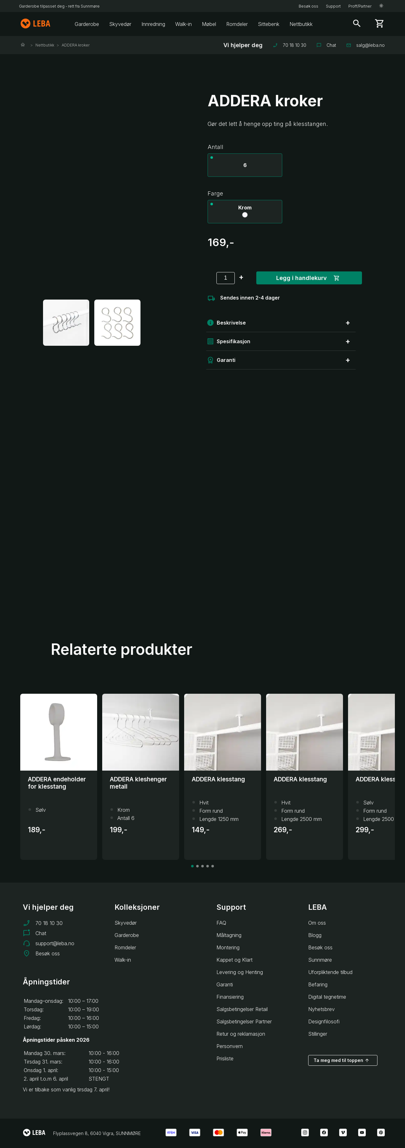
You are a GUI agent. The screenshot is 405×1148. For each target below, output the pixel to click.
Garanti (224, 984)
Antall (215, 147)
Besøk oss (308, 6)
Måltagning (228, 935)
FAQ (221, 923)
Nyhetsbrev (321, 1009)
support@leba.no (54, 943)
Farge (215, 193)
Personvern (229, 1046)
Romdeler (237, 24)
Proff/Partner (359, 6)
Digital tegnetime (327, 997)
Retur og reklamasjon (240, 1034)
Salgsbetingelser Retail (242, 1009)
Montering (228, 947)
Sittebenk (268, 24)
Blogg (314, 935)
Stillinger (317, 1034)
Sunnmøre (320, 960)
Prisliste (225, 1058)
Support (333, 6)
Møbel (209, 24)
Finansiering (230, 997)
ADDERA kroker (76, 45)
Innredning (153, 24)
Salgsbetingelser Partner (244, 1021)
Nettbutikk (301, 24)
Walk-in (183, 24)
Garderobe (87, 24)
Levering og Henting (239, 972)
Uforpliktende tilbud (330, 972)
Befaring (317, 984)
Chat (326, 45)
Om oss (317, 923)
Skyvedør (120, 24)
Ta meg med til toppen (342, 1060)
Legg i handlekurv (308, 278)
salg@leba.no (365, 45)
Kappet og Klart (234, 960)
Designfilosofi (324, 1021)
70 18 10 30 (289, 45)
